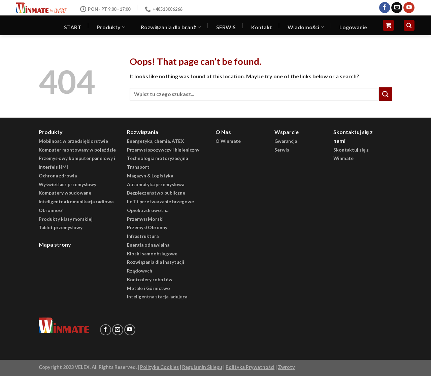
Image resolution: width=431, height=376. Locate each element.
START (72, 27)
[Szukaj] (409, 25)
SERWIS (226, 27)
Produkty (111, 27)
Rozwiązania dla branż (171, 27)
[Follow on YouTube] (409, 7)
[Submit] (385, 93)
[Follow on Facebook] (384, 7)
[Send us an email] (396, 7)
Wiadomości (306, 27)
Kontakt (261, 27)
